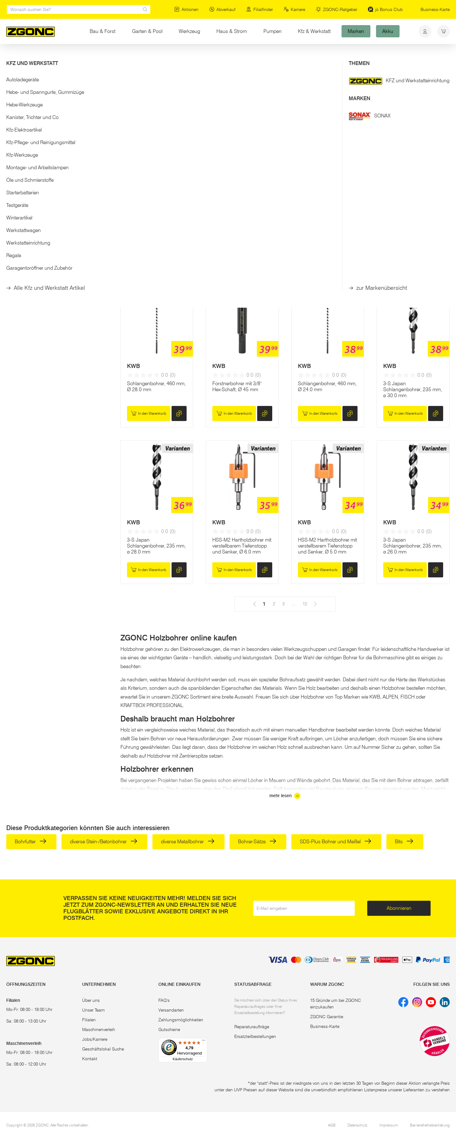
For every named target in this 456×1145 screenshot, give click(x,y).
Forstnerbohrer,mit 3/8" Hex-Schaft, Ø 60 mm (157, 236)
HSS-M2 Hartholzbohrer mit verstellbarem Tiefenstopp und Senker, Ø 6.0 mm (241, 546)
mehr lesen (284, 796)
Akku (387, 31)
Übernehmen (57, 162)
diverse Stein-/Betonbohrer (103, 842)
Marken (356, 31)
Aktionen (186, 9)
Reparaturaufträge (251, 1026)
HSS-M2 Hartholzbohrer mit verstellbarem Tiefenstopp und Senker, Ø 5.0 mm (327, 546)
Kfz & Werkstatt (314, 31)
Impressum (388, 1125)
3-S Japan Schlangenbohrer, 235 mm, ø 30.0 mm (412, 389)
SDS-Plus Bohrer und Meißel (335, 842)
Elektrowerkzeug (64, 55)
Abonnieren (399, 908)
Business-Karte (435, 9)
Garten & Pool (147, 31)
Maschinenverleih (98, 1029)
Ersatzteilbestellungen (255, 1036)
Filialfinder (259, 9)
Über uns (91, 1000)
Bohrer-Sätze (257, 842)
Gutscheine (169, 1029)
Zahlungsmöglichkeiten (180, 1019)
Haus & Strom (235, 31)
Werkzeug (189, 31)
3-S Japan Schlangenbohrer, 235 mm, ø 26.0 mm (412, 546)
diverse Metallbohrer (188, 842)
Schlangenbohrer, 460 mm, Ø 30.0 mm (327, 236)
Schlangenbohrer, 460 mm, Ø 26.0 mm (412, 236)
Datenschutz (357, 1125)
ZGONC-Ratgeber (336, 9)
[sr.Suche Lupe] (145, 9)
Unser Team (93, 1010)
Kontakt (89, 1058)
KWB (133, 216)
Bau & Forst (102, 31)
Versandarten (171, 1010)
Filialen (89, 1019)
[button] (57, 106)
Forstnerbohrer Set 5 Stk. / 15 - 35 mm (240, 236)
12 (277, 116)
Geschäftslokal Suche (103, 1048)
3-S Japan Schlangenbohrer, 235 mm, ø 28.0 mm (156, 546)
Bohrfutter (30, 842)
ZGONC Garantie (326, 1016)
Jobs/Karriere (94, 1039)
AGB (332, 1125)
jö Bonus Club (385, 9)
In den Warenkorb (148, 257)
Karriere (294, 9)
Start (10, 55)
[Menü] (203, 1041)
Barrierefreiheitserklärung (430, 1125)
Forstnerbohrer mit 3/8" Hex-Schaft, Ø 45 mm (237, 386)
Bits (404, 842)
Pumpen (272, 31)
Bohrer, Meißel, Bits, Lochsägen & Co (123, 55)
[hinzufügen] (179, 257)
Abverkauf (222, 9)
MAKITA (222, 216)
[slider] (13, 127)
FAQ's (164, 1000)
